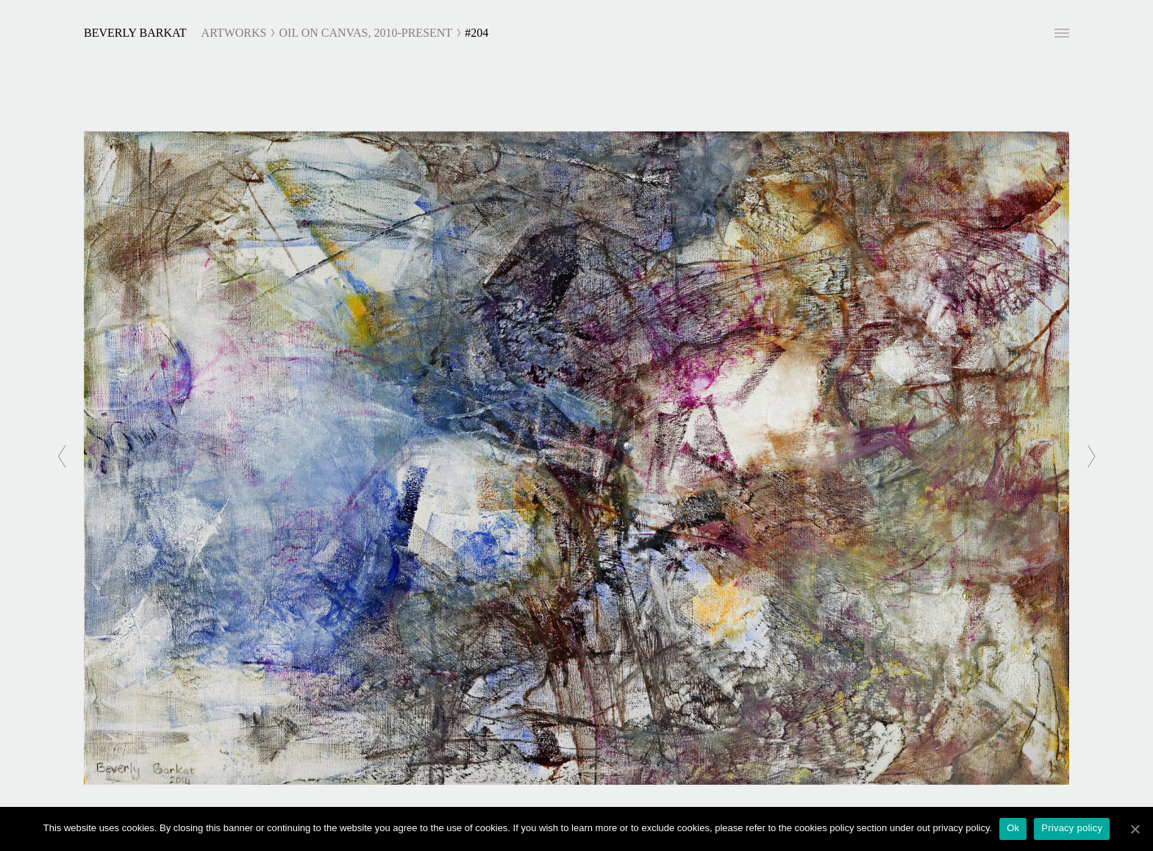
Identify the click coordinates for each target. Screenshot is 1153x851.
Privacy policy (1071, 827)
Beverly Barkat (135, 32)
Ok (1013, 827)
